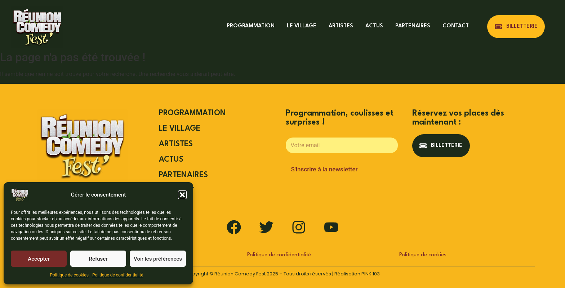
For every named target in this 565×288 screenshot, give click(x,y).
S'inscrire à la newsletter (324, 169)
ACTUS (374, 26)
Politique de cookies (69, 275)
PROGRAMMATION (251, 26)
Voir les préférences (158, 259)
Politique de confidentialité (117, 275)
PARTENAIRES (412, 26)
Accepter (38, 259)
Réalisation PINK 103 (357, 273)
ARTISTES (341, 26)
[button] (182, 194)
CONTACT (455, 26)
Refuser (98, 259)
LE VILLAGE (301, 26)
